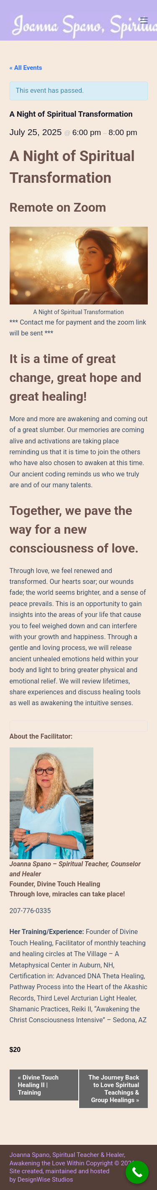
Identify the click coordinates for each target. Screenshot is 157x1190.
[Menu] (144, 20)
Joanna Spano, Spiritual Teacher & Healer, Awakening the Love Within (67, 1159)
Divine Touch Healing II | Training (38, 1085)
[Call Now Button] (137, 1172)
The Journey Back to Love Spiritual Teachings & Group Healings (113, 1089)
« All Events (26, 68)
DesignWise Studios (45, 1179)
